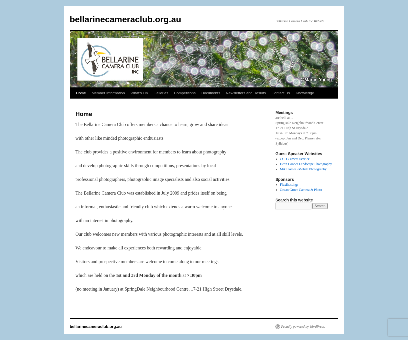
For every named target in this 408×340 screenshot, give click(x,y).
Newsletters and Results (246, 93)
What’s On (139, 93)
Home (81, 93)
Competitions (185, 93)
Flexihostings (289, 185)
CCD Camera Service (295, 159)
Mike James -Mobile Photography (303, 169)
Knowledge (305, 93)
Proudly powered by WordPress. (303, 327)
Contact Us (281, 93)
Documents (210, 93)
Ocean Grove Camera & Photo (301, 190)
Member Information (108, 93)
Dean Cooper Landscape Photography (306, 164)
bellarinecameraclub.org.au (125, 19)
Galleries (160, 93)
